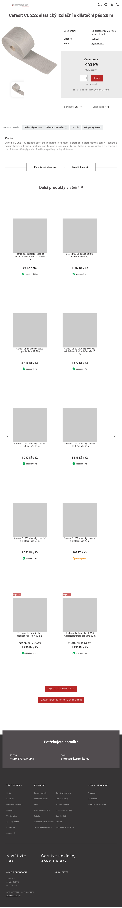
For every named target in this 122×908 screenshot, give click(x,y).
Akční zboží (93, 799)
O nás (8, 794)
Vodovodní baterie (41, 799)
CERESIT (96, 39)
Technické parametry (33, 127)
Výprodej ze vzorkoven (97, 805)
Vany (36, 805)
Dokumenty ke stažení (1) (56, 127)
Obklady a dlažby (40, 794)
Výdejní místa (11, 817)
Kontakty (9, 799)
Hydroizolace (98, 43)
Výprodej (91, 794)
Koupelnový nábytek (42, 811)
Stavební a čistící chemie (44, 822)
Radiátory (37, 817)
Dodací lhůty (11, 834)
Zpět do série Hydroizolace (61, 689)
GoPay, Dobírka (102, 90)
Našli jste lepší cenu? (92, 127)
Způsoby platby (12, 822)
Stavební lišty (61, 817)
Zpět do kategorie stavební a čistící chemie (61, 700)
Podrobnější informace (45, 167)
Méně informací (80, 167)
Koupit (96, 78)
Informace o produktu (11, 127)
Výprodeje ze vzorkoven (65, 828)
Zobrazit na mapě (13, 896)
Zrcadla (59, 822)
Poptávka (75, 127)
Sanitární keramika (63, 794)
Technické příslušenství (43, 828)
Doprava (9, 811)
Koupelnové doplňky (64, 811)
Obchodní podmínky (14, 805)
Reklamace (10, 828)
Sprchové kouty (62, 799)
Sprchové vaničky (63, 805)
